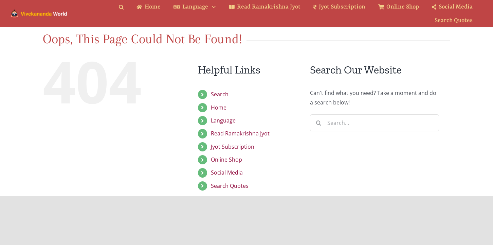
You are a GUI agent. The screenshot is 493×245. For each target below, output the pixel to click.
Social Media (227, 172)
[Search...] (374, 122)
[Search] (318, 122)
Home (218, 107)
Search (220, 94)
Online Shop (226, 159)
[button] (126, 7)
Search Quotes (230, 186)
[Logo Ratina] (39, 11)
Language (223, 120)
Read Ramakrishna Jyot (240, 133)
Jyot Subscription (232, 146)
